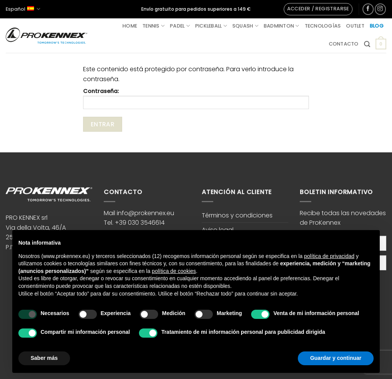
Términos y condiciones (237, 215)
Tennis (153, 25)
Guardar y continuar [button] (335, 358)
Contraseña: (196, 98)
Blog (377, 26)
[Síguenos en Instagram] (380, 9)
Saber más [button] (44, 358)
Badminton (281, 25)
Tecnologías (323, 26)
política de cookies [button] (174, 271)
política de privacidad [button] (329, 256)
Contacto (344, 44)
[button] (318, 9)
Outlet (355, 26)
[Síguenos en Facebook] (368, 9)
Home (129, 26)
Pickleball (211, 25)
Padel (180, 25)
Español (23, 9)
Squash (245, 25)
